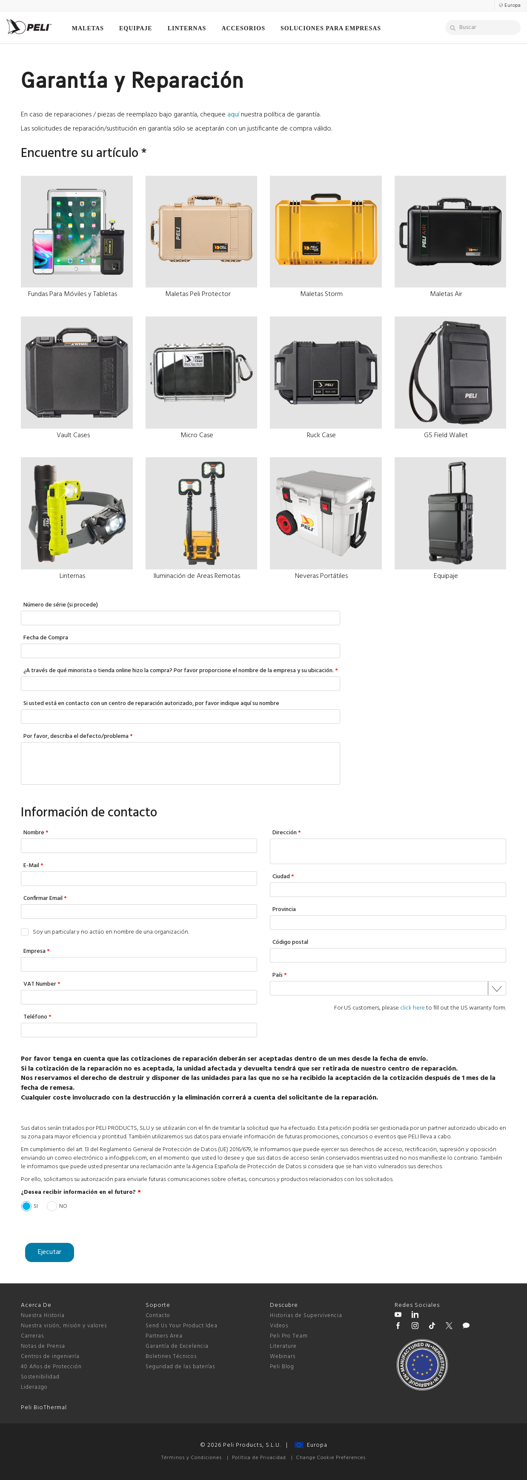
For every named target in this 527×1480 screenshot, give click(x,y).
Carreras (32, 1336)
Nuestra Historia (43, 1315)
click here (412, 1008)
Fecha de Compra (45, 638)
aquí (233, 114)
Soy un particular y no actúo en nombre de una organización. (111, 932)
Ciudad (283, 877)
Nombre (36, 833)
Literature (283, 1346)
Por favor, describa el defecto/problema (78, 736)
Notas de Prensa (43, 1346)
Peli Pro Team (289, 1336)
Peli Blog (282, 1366)
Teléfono (37, 1017)
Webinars (282, 1356)
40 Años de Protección (51, 1366)
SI (36, 1206)
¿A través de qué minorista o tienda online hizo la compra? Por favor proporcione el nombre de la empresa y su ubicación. (180, 671)
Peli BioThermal (44, 1408)
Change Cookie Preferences (331, 1458)
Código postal (290, 942)
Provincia (284, 909)
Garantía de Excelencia (177, 1346)
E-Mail (33, 866)
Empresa (36, 951)
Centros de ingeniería (50, 1356)
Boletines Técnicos (171, 1356)
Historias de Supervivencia (306, 1315)
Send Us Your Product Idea (182, 1325)
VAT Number (41, 984)
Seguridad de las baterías (180, 1366)
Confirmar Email (45, 898)
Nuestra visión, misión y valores (64, 1325)
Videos (279, 1325)
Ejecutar (49, 1252)
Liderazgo (34, 1387)
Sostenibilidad (40, 1377)
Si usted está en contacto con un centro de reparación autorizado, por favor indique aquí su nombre (151, 703)
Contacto (158, 1315)
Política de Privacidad (259, 1458)
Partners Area (164, 1336)
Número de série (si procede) (60, 605)
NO (63, 1206)
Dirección (286, 833)
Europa (311, 1445)
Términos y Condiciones (191, 1458)
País (279, 975)
